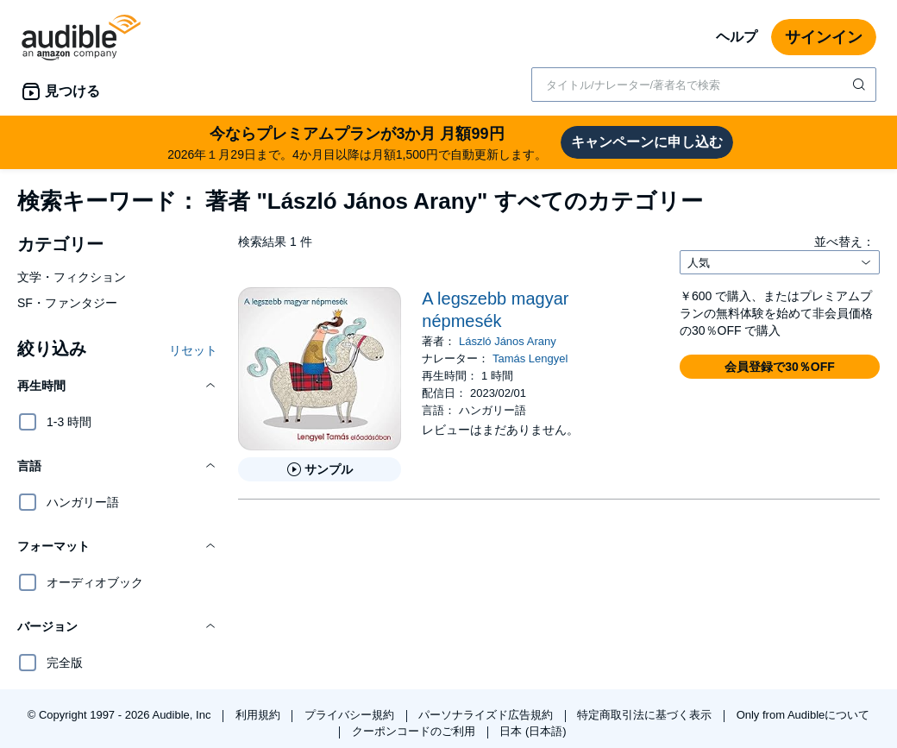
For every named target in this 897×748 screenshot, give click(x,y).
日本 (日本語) (532, 731)
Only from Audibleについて (803, 714)
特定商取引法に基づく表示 (646, 714)
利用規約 (259, 714)
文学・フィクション (71, 277)
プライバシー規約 (351, 714)
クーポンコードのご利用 (415, 731)
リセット (193, 350)
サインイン (823, 37)
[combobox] (703, 84)
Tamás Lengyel (530, 358)
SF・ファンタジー (67, 303)
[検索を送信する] (860, 84)
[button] (117, 385)
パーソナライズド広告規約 (487, 714)
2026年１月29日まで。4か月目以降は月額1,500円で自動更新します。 (357, 142)
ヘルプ (736, 36)
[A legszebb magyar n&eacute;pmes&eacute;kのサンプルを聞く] (319, 469)
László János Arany (507, 341)
